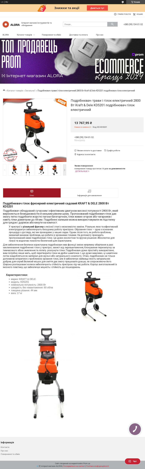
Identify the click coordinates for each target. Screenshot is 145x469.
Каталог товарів (24, 35)
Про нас (99, 35)
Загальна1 (30, 90)
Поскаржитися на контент (74, 466)
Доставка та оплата (78, 35)
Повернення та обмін (51, 35)
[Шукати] (112, 24)
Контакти (5, 447)
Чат (132, 461)
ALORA (6, 35)
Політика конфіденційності (97, 466)
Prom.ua (86, 463)
